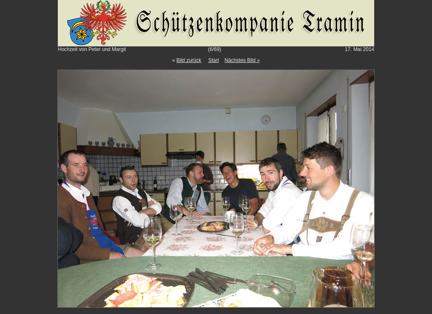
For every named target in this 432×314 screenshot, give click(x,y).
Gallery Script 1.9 (228, 312)
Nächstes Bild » (241, 60)
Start (213, 60)
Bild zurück (188, 60)
